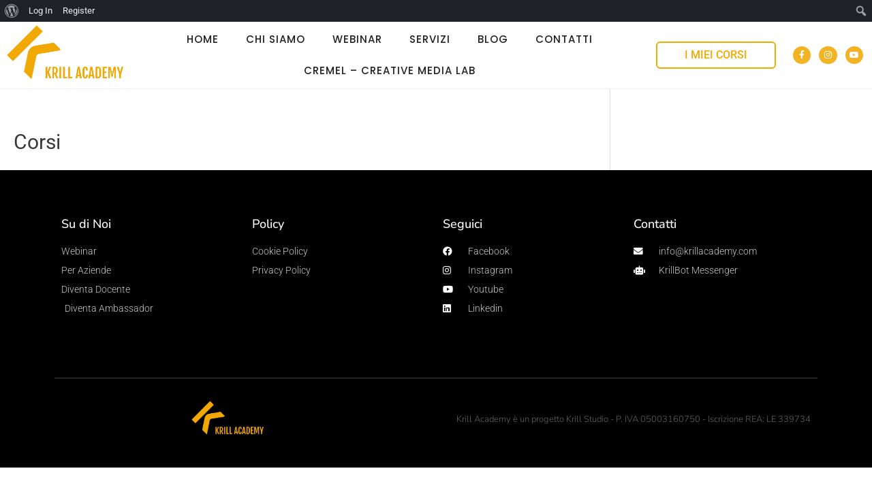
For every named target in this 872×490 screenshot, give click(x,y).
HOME (203, 39)
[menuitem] (12, 11)
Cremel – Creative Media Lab (390, 70)
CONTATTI (564, 39)
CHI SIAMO (275, 39)
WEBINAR (357, 39)
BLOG (493, 39)
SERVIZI (429, 39)
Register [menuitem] (79, 10)
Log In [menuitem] (40, 10)
